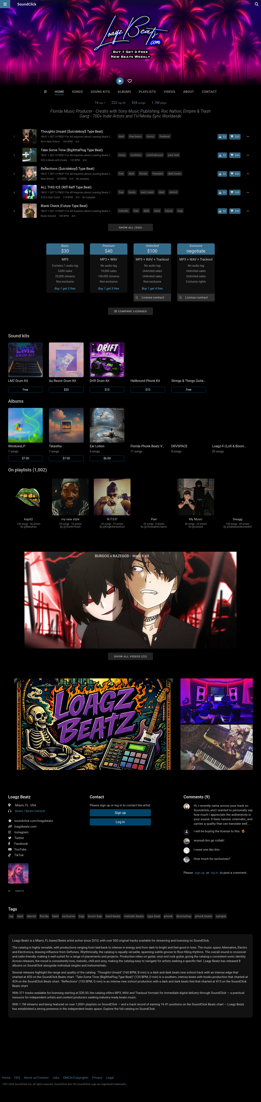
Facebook (21, 844)
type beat (153, 916)
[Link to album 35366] (107, 434)
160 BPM (68, 141)
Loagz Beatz (19, 796)
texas (122, 155)
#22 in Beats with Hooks (54, 160)
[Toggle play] (14, 136)
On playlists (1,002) (27, 469)
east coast (147, 192)
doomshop (183, 916)
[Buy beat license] (235, 137)
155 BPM (62, 178)
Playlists (147, 92)
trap (180, 210)
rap (11, 916)
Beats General (48, 216)
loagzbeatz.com (25, 826)
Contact (209, 92)
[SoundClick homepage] (26, 4)
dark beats (174, 173)
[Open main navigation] (5, 4)
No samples (82, 178)
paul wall (173, 155)
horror (150, 136)
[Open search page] (257, 4)
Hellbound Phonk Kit (145, 381)
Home (59, 92)
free (121, 173)
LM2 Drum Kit (18, 381)
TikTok (19, 855)
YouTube (20, 849)
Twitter (19, 838)
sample (221, 916)
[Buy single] (222, 137)
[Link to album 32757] (229, 430)
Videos (169, 92)
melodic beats (134, 916)
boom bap (95, 916)
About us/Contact (36, 1078)
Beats (19, 811)
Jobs (55, 1078)
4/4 (77, 141)
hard (157, 210)
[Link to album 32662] (147, 430)
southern (135, 155)
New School (47, 178)
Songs (77, 92)
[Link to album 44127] (66, 434)
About (188, 92)
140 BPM (64, 216)
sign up (200, 873)
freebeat (165, 136)
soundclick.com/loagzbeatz (33, 821)
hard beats (113, 916)
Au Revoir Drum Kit (62, 381)
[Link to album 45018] (25, 434)
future (169, 210)
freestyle (158, 173)
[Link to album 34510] (188, 430)
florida (143, 173)
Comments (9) (197, 796)
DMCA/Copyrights (75, 1078)
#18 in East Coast (50, 197)
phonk (168, 916)
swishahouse (155, 155)
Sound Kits (100, 92)
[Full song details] (248, 137)
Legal (110, 1078)
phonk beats (203, 916)
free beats (135, 136)
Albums (124, 92)
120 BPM (75, 160)
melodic (123, 210)
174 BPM (68, 197)
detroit (173, 192)
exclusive (68, 916)
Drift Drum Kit (99, 381)
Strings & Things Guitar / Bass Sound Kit (188, 381)
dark (121, 136)
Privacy (97, 1078)
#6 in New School (50, 141)
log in (214, 873)
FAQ (17, 1078)
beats (132, 192)
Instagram (21, 832)
